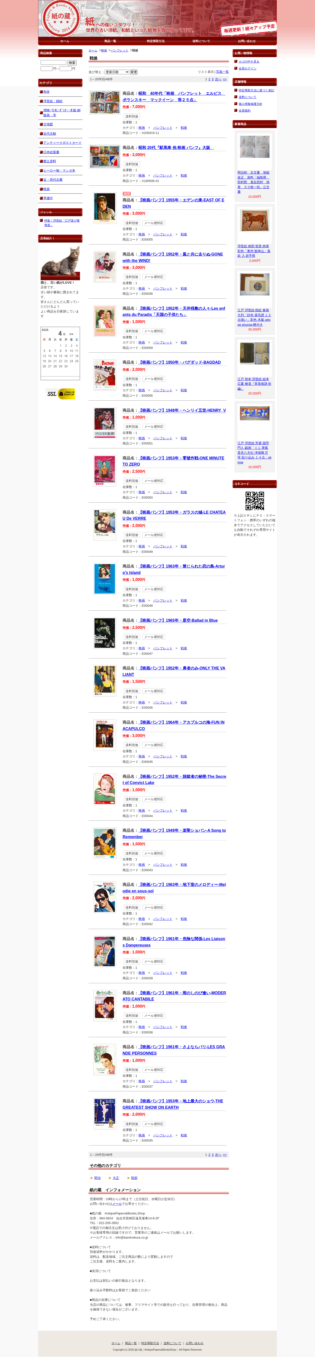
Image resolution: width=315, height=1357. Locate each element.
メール (117, 1204)
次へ (218, 79)
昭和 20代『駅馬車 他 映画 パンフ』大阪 (176, 148)
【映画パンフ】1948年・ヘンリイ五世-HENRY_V (182, 410)
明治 (97, 1178)
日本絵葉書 (51, 152)
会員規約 (245, 110)
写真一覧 (222, 72)
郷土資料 (49, 161)
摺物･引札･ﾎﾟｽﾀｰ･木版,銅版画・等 (61, 112)
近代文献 (49, 133)
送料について (201, 41)
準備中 (48, 198)
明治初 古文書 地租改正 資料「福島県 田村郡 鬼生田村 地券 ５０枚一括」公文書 (253, 182)
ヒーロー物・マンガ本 (59, 170)
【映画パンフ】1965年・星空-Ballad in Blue (178, 620)
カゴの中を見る (249, 61)
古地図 (48, 124)
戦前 (134, 1178)
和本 (46, 92)
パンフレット (119, 50)
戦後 (184, 128)
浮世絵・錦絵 (53, 101)
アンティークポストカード (62, 143)
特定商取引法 (156, 41)
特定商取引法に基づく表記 (256, 90)
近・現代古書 (53, 179)
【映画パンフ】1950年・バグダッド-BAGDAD (179, 362)
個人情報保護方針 (250, 103)
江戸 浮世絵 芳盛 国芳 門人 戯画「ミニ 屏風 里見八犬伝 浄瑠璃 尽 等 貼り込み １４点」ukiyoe (254, 452)
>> (225, 79)
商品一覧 (110, 41)
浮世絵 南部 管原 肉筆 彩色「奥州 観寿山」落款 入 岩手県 (253, 251)
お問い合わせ (247, 41)
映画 (104, 50)
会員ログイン (247, 68)
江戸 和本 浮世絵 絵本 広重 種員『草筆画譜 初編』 (254, 384)
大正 (116, 1178)
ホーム (64, 41)
